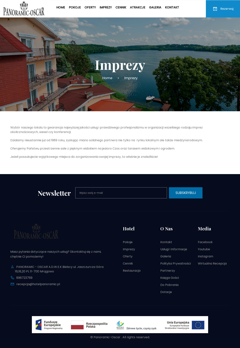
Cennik (121, 7)
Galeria (155, 7)
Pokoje (75, 7)
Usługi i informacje (173, 249)
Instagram (205, 256)
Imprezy (106, 7)
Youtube (204, 249)
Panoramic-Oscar (107, 337)
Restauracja (131, 270)
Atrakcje (137, 7)
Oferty (90, 7)
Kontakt (172, 7)
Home (60, 7)
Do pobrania (169, 285)
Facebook (205, 242)
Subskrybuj (186, 192)
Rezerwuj (222, 8)
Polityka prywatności (175, 263)
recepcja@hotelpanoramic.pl (38, 284)
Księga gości (169, 278)
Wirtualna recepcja (212, 263)
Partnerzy (167, 270)
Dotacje (166, 292)
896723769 (24, 278)
